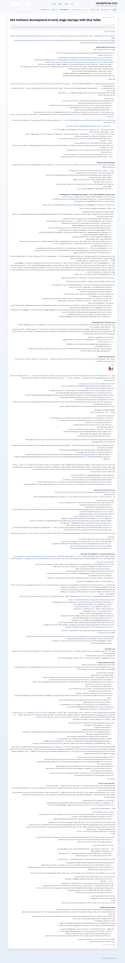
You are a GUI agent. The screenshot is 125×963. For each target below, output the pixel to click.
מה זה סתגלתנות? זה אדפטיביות (90, 129)
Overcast (84, 9)
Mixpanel (59, 741)
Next (64, 602)
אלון (17, 509)
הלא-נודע (18, 114)
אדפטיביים (66, 120)
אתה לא (108, 562)
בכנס (88, 40)
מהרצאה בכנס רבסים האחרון (39, 712)
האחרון (85, 40)
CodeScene (91, 736)
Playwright (78, 420)
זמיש (109, 134)
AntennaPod (75, 9)
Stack (44, 533)
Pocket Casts (94, 9)
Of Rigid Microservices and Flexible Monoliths (70, 205)
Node (73, 250)
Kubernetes (72, 630)
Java (62, 541)
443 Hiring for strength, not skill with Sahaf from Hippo (83, 126)
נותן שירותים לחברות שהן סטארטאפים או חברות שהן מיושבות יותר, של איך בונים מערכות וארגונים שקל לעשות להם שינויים (76, 62)
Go (22, 509)
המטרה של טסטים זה (92, 384)
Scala (76, 516)
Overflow (49, 533)
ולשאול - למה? (80, 189)
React (112, 594)
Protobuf (74, 230)
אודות (54, 4)
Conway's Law (35, 788)
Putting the (38, 40)
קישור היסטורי (112, 944)
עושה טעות (100, 562)
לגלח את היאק (23, 596)
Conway (53, 827)
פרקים (60, 4)
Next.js (74, 636)
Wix (104, 173)
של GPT (32, 533)
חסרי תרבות (81, 929)
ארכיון (66, 4)
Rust (88, 497)
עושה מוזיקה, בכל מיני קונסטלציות (101, 57)
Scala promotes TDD (62, 40)
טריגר (48, 788)
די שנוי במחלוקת (46, 205)
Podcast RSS (45, 9)
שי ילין (57, 36)
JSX (72, 616)
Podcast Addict (64, 9)
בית (72, 4)
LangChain (75, 558)
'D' (42, 40)
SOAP (37, 695)
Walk (76, 747)
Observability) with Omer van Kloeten (49, 747)
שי (109, 53)
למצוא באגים (82, 384)
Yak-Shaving (72, 625)
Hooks (83, 602)
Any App (54, 9)
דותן (81, 497)
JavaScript (84, 546)
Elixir (44, 636)
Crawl (72, 747)
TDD (95, 375)
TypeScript (99, 511)
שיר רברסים (25, 465)
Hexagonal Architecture (90, 454)
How (54, 40)
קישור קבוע (105, 944)
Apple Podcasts (105, 9)
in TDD (45, 40)
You (15, 40)
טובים (76, 732)
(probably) (19, 40)
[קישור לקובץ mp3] (110, 31)
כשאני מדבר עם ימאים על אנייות (88, 842)
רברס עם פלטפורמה (107, 3)
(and (37, 747)
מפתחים (86, 929)
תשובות (36, 533)
